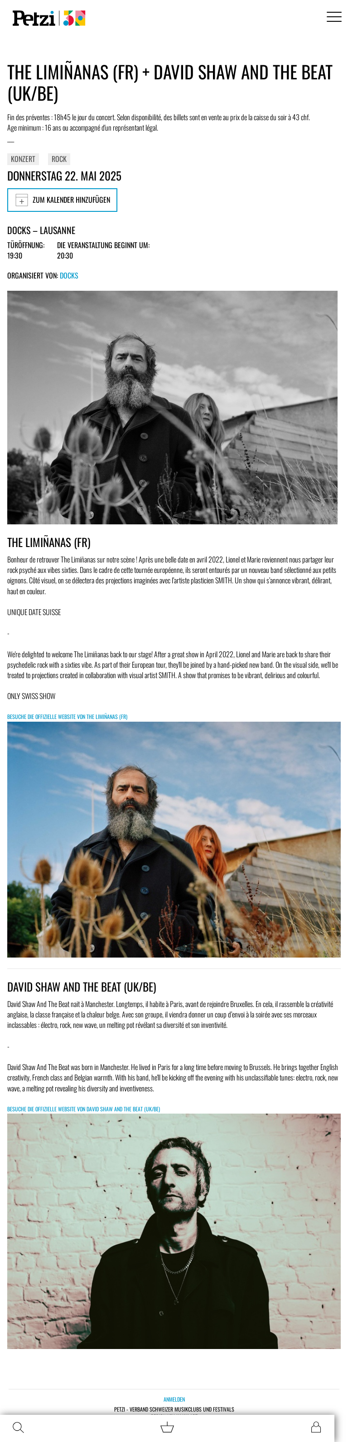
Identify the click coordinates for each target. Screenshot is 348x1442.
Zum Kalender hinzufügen (62, 200)
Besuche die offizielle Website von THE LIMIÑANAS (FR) (67, 716)
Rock (59, 158)
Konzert (23, 158)
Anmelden (174, 1399)
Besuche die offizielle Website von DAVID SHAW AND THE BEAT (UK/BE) (83, 1109)
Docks (69, 275)
